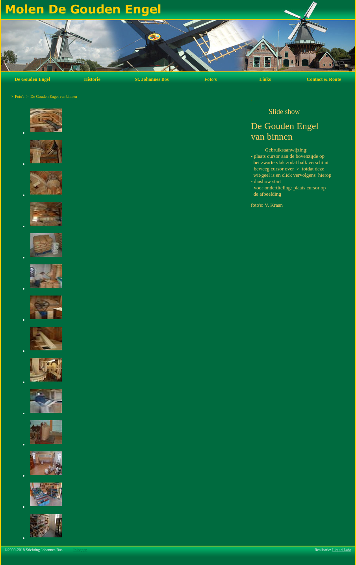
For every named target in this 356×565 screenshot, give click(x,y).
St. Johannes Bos (152, 79)
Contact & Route (324, 79)
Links (265, 79)
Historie (92, 79)
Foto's (210, 79)
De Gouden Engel (32, 79)
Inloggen (80, 550)
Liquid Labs (341, 550)
